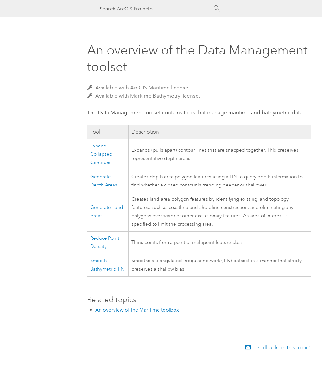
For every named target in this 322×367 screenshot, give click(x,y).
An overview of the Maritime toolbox (137, 310)
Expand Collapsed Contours (101, 154)
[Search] (217, 8)
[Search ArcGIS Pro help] (154, 8)
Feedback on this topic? (282, 347)
